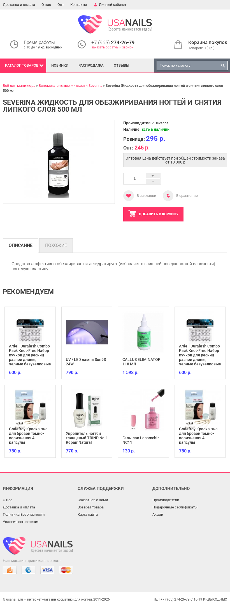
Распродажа (91, 65)
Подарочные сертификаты (175, 507)
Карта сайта (88, 514)
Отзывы (121, 65)
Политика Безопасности (24, 514)
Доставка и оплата (19, 5)
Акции (157, 514)
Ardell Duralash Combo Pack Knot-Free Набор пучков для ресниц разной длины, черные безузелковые (30, 355)
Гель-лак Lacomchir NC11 (140, 440)
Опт (60, 5)
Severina (161, 123)
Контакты (78, 5)
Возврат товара (91, 507)
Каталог (21, 65)
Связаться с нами (93, 500)
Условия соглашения (21, 522)
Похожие (56, 245)
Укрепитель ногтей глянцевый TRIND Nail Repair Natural (86, 438)
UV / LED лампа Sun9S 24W (86, 361)
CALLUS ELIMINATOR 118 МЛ (141, 361)
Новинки (59, 65)
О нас (46, 5)
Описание (20, 245)
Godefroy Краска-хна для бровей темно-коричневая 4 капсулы (28, 436)
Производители (165, 500)
